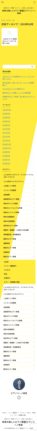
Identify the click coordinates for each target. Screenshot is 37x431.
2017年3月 (6, 133)
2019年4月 (6, 113)
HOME (6, 262)
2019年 (9, 20)
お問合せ (7, 278)
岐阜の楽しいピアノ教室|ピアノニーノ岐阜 (19, 12)
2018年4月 (6, 117)
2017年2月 (6, 136)
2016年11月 (6, 148)
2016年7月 (6, 159)
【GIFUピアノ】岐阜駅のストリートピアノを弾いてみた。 (9, 41)
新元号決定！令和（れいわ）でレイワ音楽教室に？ (18, 83)
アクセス (7, 270)
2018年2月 (6, 125)
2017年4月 (6, 129)
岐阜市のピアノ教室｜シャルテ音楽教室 (16, 92)
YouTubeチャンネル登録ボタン (13, 89)
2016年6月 (6, 163)
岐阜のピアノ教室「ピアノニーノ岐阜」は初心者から (18, 419)
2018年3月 (6, 121)
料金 (5, 274)
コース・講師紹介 (10, 266)
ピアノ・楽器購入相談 (12, 282)
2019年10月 (6, 110)
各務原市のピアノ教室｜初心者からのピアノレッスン (18, 97)
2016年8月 (6, 156)
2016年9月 (6, 152)
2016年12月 (6, 144)
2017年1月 (6, 140)
